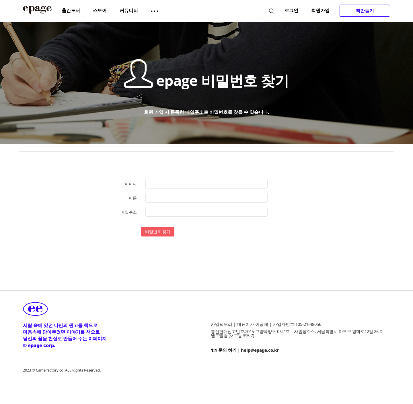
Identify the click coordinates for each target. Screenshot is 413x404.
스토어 (100, 10)
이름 (133, 198)
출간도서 (71, 10)
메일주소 (129, 212)
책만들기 (365, 10)
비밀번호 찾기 (157, 231)
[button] (154, 10)
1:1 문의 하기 (224, 350)
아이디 (131, 184)
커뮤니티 (129, 10)
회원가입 (320, 10)
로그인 (291, 10)
